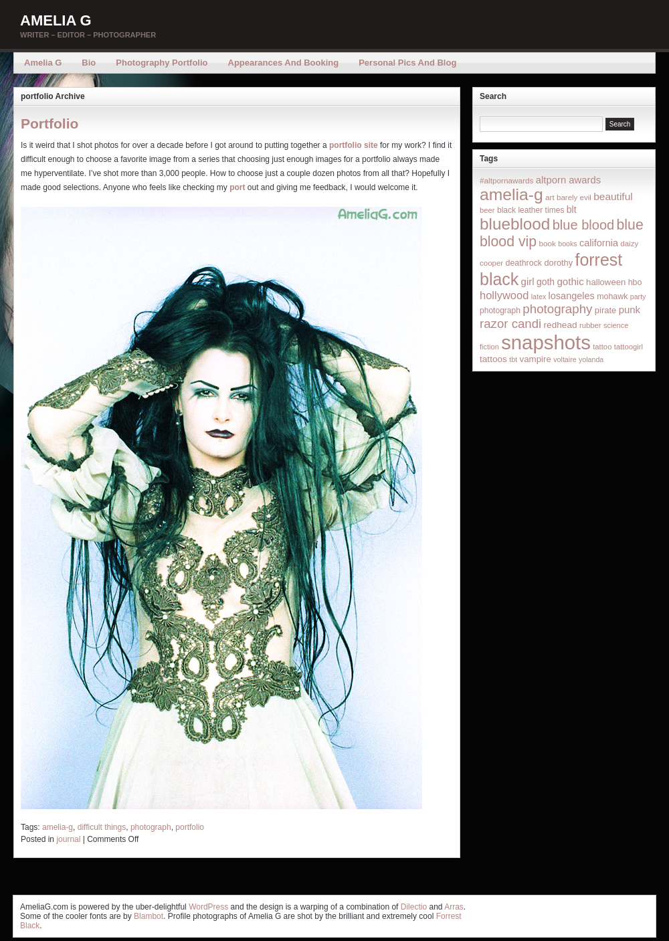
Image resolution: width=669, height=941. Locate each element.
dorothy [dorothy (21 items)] (558, 263)
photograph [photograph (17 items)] (500, 310)
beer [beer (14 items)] (487, 210)
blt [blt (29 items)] (572, 209)
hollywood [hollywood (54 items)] (504, 295)
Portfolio (49, 123)
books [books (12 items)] (567, 244)
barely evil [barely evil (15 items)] (574, 197)
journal (68, 839)
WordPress (208, 907)
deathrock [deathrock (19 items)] (524, 263)
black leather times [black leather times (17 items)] (530, 210)
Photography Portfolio (161, 63)
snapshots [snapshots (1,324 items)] (546, 342)
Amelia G (56, 20)
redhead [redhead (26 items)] (560, 325)
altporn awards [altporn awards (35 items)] (568, 180)
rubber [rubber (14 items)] (590, 325)
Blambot (148, 916)
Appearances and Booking (283, 63)
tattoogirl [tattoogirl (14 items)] (628, 347)
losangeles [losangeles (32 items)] (572, 295)
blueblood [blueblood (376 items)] (515, 224)
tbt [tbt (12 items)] (513, 359)
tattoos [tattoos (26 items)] (493, 359)
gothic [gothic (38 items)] (570, 281)
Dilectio (414, 907)
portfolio (189, 827)
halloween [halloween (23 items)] (606, 282)
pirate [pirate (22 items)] (605, 310)
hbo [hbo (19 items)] (635, 282)
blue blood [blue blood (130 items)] (583, 225)
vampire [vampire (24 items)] (535, 359)
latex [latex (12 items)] (539, 296)
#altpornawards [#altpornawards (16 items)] (506, 180)
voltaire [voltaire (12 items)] (564, 359)
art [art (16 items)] (550, 197)
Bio (89, 63)
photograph (150, 827)
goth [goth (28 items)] (546, 281)
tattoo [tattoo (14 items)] (602, 347)
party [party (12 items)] (638, 296)
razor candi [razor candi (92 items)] (510, 324)
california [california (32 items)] (598, 243)
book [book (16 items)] (547, 243)
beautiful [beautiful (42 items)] (613, 196)
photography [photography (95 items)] (557, 309)
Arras (454, 907)
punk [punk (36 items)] (629, 309)
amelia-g (57, 827)
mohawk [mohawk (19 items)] (612, 296)
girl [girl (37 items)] (528, 281)
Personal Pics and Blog (407, 63)
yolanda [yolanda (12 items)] (591, 359)
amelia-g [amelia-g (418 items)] (511, 194)
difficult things (102, 827)
